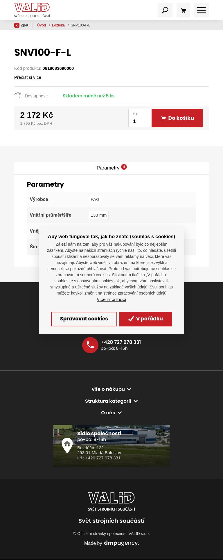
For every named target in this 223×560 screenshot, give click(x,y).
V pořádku (147, 318)
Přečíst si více (27, 77)
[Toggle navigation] (165, 10)
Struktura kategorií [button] (108, 401)
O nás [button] (108, 413)
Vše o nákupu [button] (108, 389)
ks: (135, 114)
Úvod (42, 25)
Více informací (111, 299)
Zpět (21, 25)
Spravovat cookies (83, 318)
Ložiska (59, 25)
